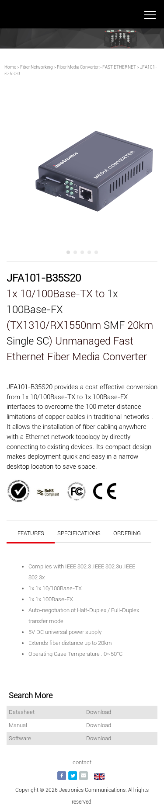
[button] (68, 252)
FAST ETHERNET (119, 67)
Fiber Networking (36, 67)
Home (10, 67)
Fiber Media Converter (77, 67)
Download (98, 712)
